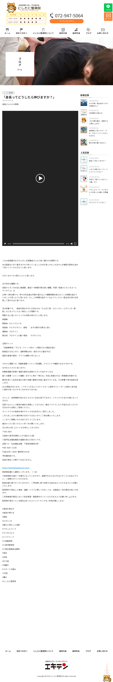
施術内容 (63, 33)
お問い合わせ (102, 33)
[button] (40, 178)
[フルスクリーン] (75, 244)
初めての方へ (21, 33)
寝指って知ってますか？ (97, 161)
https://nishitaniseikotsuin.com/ (15, 467)
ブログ (88, 33)
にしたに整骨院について (43, 33)
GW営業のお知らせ (95, 113)
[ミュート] (72, 244)
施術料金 (76, 33)
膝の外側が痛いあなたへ (97, 143)
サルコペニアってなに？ (97, 202)
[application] (40, 178)
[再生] (5, 244)
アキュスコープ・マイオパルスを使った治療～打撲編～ (98, 192)
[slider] (38, 243)
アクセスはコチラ (67, 21)
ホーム (7, 33)
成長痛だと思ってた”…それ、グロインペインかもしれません (98, 133)
